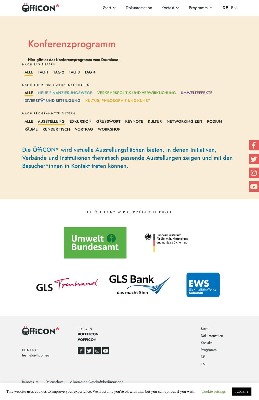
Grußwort (108, 121)
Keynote (134, 121)
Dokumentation (139, 8)
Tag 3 (74, 72)
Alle (29, 72)
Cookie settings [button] (214, 391)
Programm (198, 8)
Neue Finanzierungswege (65, 92)
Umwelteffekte (197, 92)
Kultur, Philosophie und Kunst (117, 100)
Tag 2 (58, 72)
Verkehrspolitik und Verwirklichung (136, 92)
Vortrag (84, 129)
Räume (31, 129)
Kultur (155, 121)
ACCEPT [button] (241, 391)
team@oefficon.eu (35, 355)
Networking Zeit (184, 121)
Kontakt (167, 8)
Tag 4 (90, 72)
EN (234, 7)
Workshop (109, 129)
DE (225, 8)
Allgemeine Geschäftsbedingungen (96, 381)
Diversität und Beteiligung (53, 100)
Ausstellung (51, 121)
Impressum (30, 381)
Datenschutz (54, 381)
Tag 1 (43, 72)
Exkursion (81, 121)
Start (107, 8)
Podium (214, 121)
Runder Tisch (56, 129)
